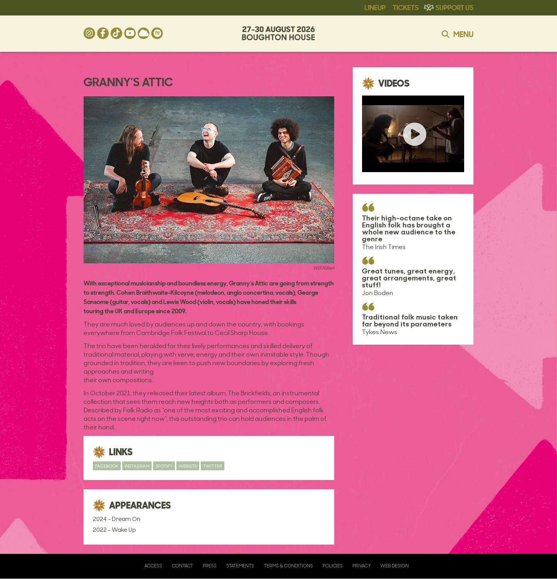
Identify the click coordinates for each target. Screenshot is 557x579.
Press (210, 565)
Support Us (454, 7)
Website (188, 466)
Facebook (106, 466)
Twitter (212, 466)
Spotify (164, 466)
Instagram (137, 466)
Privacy (361, 565)
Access (153, 565)
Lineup (375, 7)
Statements (240, 565)
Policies (333, 565)
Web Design (394, 565)
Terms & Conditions (288, 565)
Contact (182, 565)
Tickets (406, 7)
